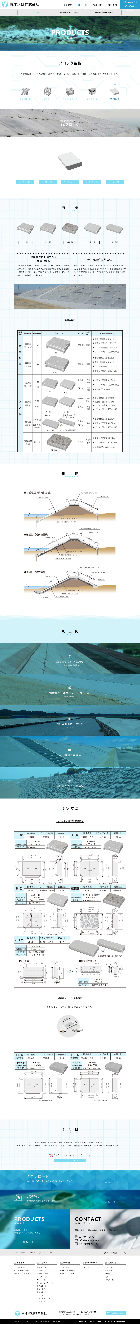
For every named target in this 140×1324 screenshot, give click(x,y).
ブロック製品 (35, 12)
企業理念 (108, 1270)
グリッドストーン (43, 1289)
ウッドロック (42, 1301)
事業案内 (67, 4)
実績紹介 (97, 4)
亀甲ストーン (42, 1286)
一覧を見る (112, 1182)
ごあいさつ (109, 1267)
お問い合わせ (118, 1313)
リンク (27, 1322)
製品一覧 (82, 4)
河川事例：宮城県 (70, 754)
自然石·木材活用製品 (69, 12)
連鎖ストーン (42, 1292)
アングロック (42, 1277)
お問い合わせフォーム (88, 1243)
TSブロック (41, 1280)
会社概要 (108, 1274)
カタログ (86, 1267)
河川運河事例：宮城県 (70, 722)
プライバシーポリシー (41, 1322)
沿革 (107, 1277)
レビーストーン (42, 1295)
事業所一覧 (109, 1280)
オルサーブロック (43, 1274)
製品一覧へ (30, 1242)
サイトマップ (57, 1322)
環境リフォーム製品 (104, 12)
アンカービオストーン (45, 1283)
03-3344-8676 (130, 8)
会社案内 (112, 4)
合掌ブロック (42, 1267)
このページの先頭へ (111, 1253)
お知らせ (18, 1322)
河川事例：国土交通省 (70, 785)
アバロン (40, 1270)
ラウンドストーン (43, 1298)
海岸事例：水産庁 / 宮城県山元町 (70, 691)
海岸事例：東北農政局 (70, 660)
